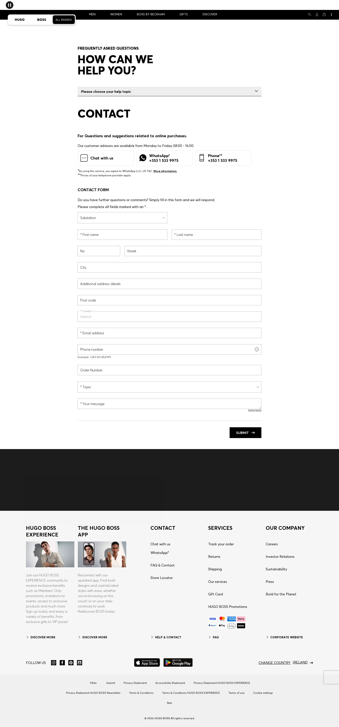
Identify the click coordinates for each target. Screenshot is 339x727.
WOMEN (116, 14)
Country (86, 311)
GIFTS (183, 14)
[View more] (331, 14)
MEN (92, 14)
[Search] (309, 14)
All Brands (64, 19)
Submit (245, 433)
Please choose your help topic (169, 91)
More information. (165, 171)
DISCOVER (210, 14)
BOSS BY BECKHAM (151, 14)
